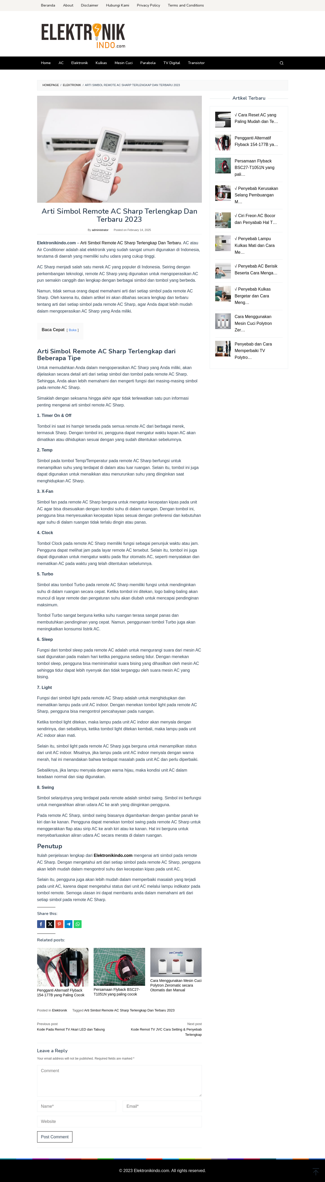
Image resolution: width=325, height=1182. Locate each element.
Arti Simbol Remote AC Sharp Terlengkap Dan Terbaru (130, 243)
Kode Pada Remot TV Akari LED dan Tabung (76, 1026)
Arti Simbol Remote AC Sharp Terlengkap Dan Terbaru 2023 (129, 1010)
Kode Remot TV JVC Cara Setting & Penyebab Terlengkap (162, 1029)
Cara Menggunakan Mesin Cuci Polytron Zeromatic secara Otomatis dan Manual (176, 985)
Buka (72, 330)
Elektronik (59, 1010)
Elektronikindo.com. (152, 1170)
